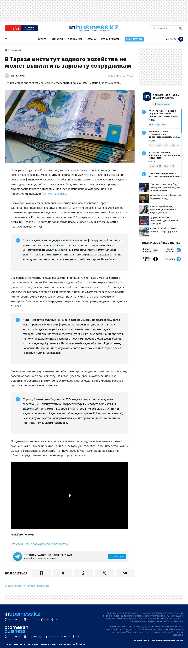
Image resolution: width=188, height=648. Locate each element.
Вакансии (64, 646)
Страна (91, 40)
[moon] (175, 41)
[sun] (166, 41)
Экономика (75, 40)
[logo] (94, 29)
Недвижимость (110, 40)
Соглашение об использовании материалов (156, 641)
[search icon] (180, 29)
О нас (8, 646)
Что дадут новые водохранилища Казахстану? (40, 545)
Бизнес (42, 40)
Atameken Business (54, 195)
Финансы (57, 40)
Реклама (33, 646)
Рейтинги (79, 646)
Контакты (20, 646)
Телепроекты (48, 646)
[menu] (6, 40)
